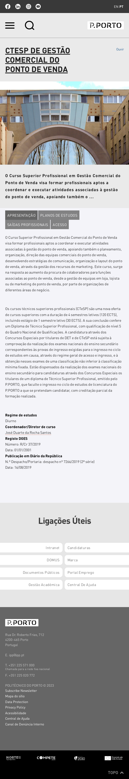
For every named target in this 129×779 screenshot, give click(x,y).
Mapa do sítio (15, 696)
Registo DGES (16, 438)
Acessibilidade (15, 713)
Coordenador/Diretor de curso (30, 426)
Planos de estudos (58, 215)
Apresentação (21, 215)
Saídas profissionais (27, 224)
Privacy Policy (15, 707)
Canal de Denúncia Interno (24, 724)
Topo (116, 772)
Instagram (28, 6)
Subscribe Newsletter (21, 690)
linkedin (18, 6)
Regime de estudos (21, 415)
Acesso (60, 224)
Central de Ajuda (17, 718)
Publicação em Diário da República (33, 455)
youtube (38, 6)
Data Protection (16, 701)
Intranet (52, 547)
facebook (7, 6)
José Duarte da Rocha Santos (28, 432)
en (116, 6)
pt (121, 6)
